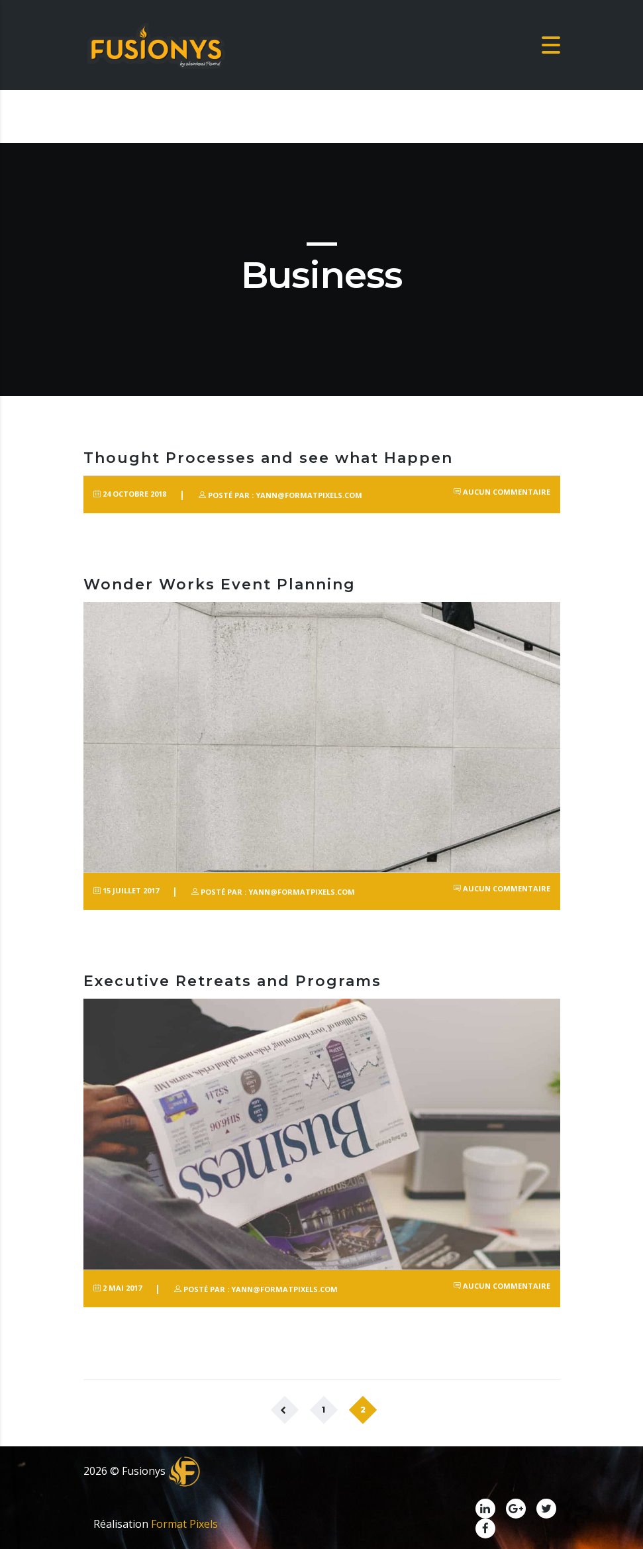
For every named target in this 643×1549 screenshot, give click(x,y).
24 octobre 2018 (129, 494)
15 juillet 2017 (126, 890)
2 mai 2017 (117, 1288)
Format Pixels (184, 1524)
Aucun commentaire (502, 492)
